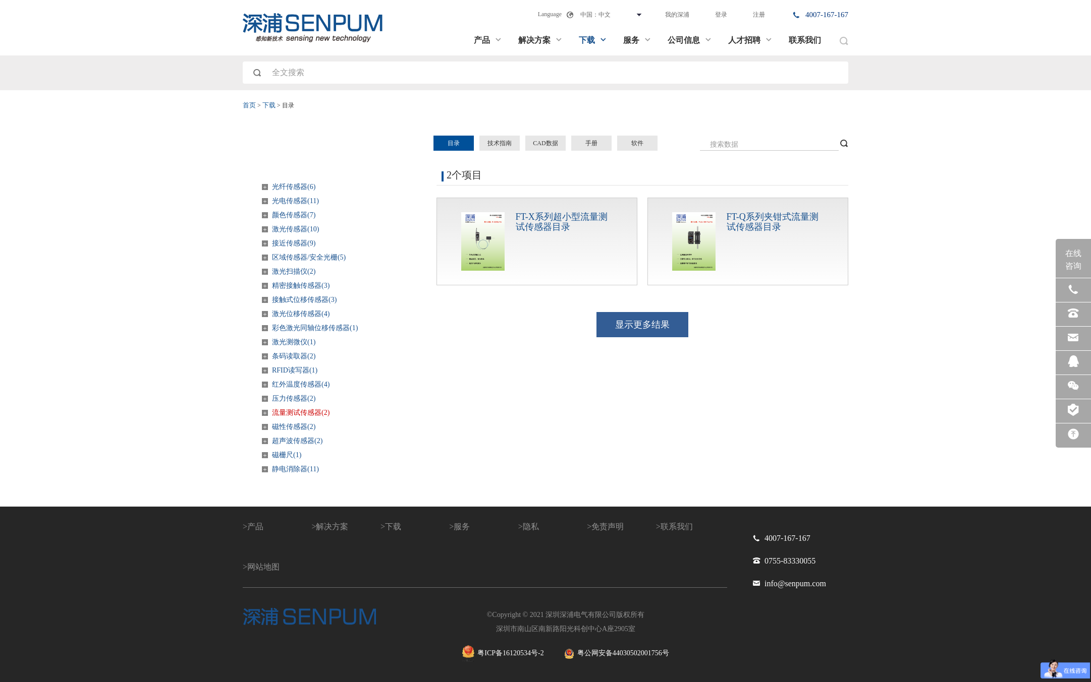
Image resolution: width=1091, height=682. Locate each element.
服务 (637, 40)
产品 (488, 40)
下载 (593, 40)
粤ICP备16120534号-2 (502, 653)
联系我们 (805, 40)
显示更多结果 (642, 325)
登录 (721, 14)
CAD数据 (545, 143)
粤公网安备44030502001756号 (616, 654)
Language (550, 14)
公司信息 (690, 40)
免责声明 (607, 526)
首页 (249, 105)
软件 (637, 143)
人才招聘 (750, 40)
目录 (454, 143)
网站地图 (263, 567)
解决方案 (540, 40)
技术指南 (499, 143)
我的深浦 (677, 14)
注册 (759, 14)
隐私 (531, 526)
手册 (591, 143)
